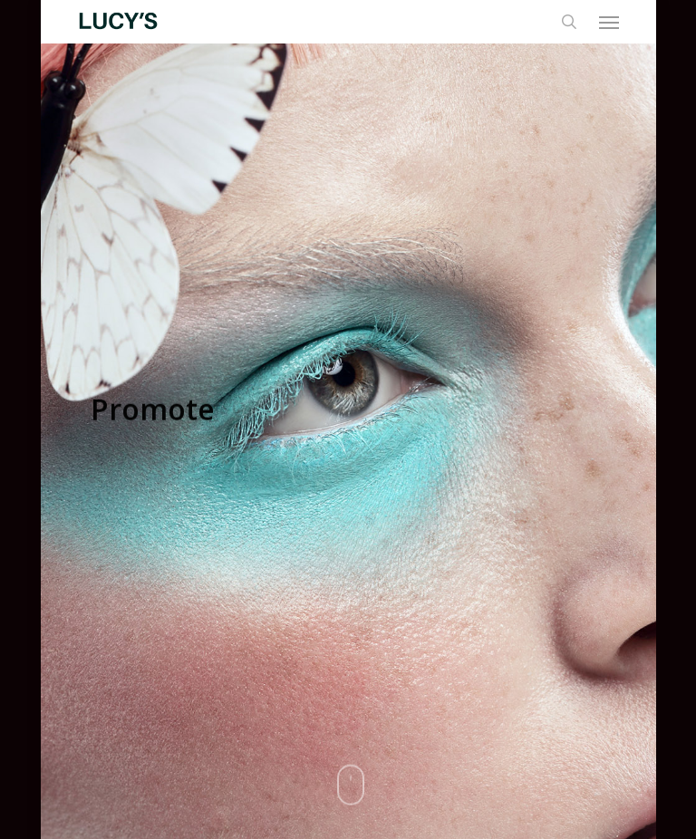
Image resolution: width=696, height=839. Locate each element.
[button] (609, 22)
